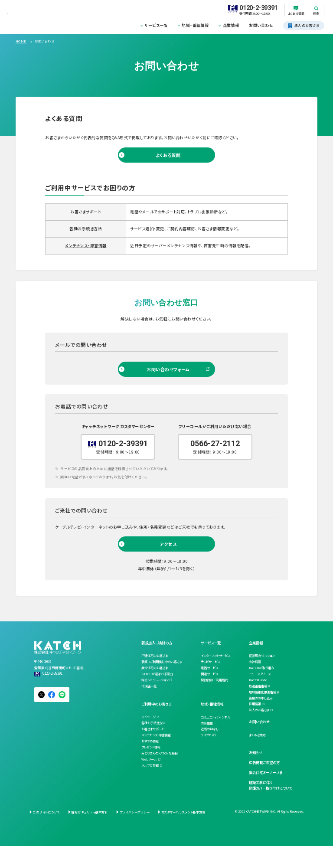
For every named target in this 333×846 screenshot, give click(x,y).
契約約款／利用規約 (214, 680)
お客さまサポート (85, 212)
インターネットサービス (215, 655)
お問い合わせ (261, 25)
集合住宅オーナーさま (265, 772)
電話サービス (209, 668)
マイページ (148, 717)
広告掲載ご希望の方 (264, 762)
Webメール (149, 759)
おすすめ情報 (150, 741)
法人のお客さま (259, 710)
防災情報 (207, 723)
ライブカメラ (208, 735)
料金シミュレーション (154, 680)
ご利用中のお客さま (156, 703)
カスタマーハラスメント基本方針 (183, 812)
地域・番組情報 (195, 25)
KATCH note (258, 680)
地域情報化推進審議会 (264, 692)
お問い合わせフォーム (168, 369)
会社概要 (255, 662)
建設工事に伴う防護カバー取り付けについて (270, 785)
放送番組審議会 (259, 686)
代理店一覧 (149, 686)
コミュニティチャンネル (215, 717)
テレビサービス (210, 662)
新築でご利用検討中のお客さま (161, 662)
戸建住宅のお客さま (154, 655)
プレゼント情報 (150, 747)
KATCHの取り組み (261, 668)
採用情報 (255, 704)
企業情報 (231, 25)
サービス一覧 (156, 25)
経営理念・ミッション (261, 655)
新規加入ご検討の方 (156, 642)
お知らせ (255, 752)
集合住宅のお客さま (154, 668)
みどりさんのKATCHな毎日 (159, 753)
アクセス (168, 544)
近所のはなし (210, 729)
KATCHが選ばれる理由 (157, 674)
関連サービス (209, 674)
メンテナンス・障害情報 (85, 245)
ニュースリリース (260, 674)
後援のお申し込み (261, 698)
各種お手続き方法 (85, 229)
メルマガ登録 (150, 765)
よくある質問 (168, 155)
